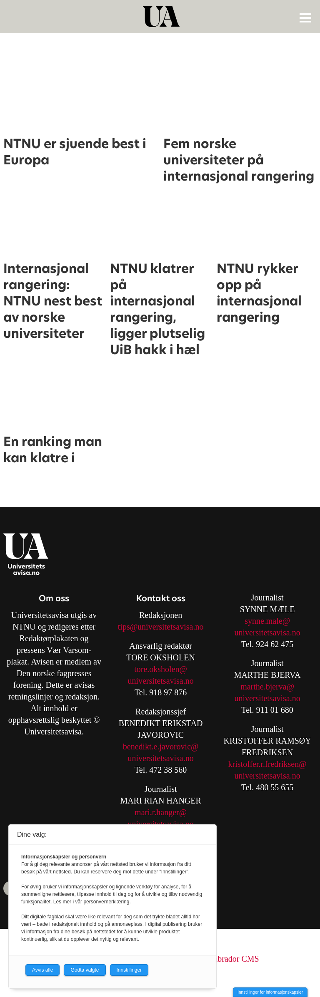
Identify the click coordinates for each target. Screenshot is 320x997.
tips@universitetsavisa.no (161, 626)
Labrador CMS (234, 958)
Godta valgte (84, 970)
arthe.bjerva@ (270, 686)
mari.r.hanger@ (161, 812)
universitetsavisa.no (160, 680)
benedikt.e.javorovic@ (161, 746)
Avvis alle (42, 970)
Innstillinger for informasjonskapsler (270, 992)
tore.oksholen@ (160, 669)
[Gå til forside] (161, 16)
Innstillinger (129, 970)
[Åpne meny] (305, 17)
